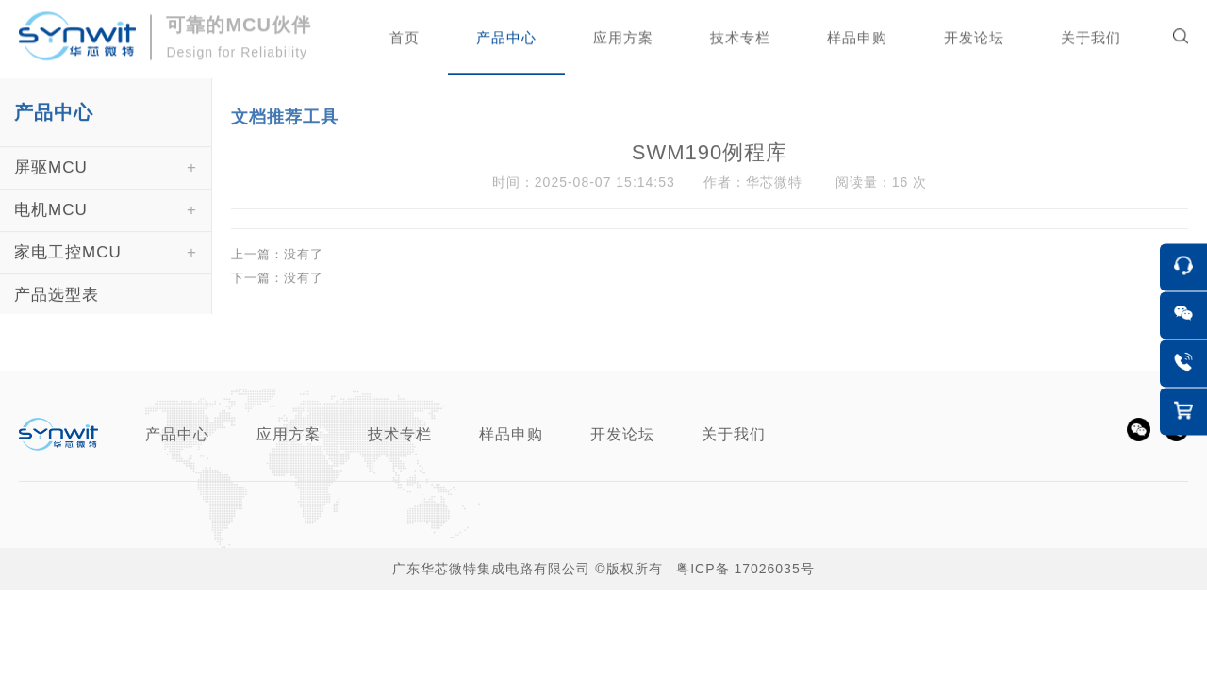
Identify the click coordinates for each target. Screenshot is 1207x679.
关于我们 (734, 434)
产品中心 (177, 434)
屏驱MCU (51, 181)
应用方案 (288, 434)
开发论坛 (622, 434)
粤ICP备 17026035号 (745, 568)
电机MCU (51, 224)
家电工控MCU (68, 266)
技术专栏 (400, 434)
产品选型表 (56, 309)
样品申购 (511, 434)
